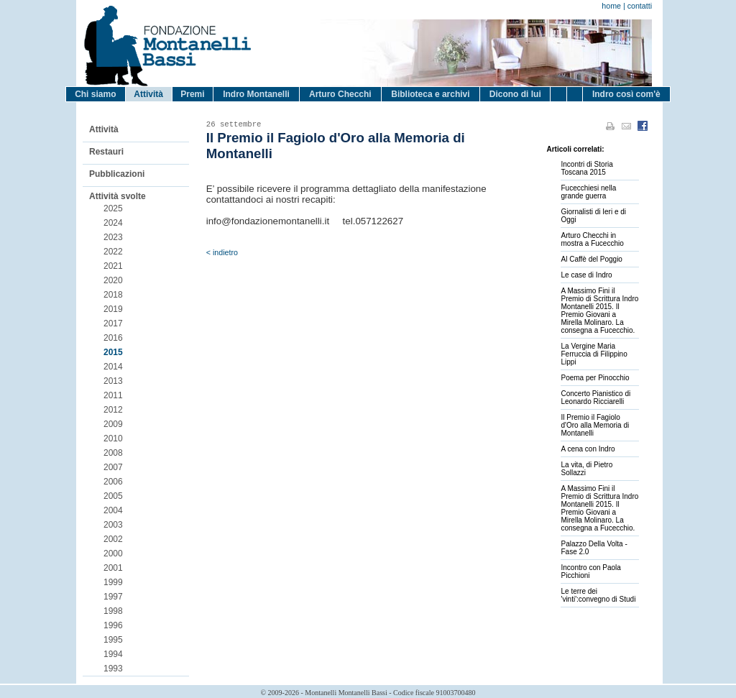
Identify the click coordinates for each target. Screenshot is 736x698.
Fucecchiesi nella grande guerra (588, 192)
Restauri (106, 152)
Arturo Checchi (340, 94)
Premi (192, 94)
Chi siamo (95, 94)
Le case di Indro (586, 275)
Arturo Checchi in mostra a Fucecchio (592, 239)
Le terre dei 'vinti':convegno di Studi (598, 595)
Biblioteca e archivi (430, 94)
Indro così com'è (626, 94)
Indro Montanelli (256, 94)
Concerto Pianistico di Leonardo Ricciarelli (595, 397)
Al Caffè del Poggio (591, 259)
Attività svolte (117, 196)
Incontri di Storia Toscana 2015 (586, 168)
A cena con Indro (588, 449)
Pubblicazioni (116, 174)
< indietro (222, 252)
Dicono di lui (515, 94)
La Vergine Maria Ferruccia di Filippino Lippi (594, 354)
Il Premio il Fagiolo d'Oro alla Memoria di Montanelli (595, 425)
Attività (148, 94)
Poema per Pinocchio (595, 378)
